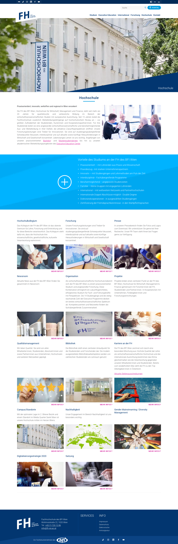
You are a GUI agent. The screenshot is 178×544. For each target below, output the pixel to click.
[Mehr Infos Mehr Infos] (40, 258)
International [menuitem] (123, 15)
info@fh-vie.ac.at (48, 528)
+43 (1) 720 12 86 (53, 525)
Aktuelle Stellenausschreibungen (128, 374)
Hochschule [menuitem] (147, 15)
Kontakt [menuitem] (156, 15)
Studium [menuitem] (93, 15)
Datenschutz (104, 525)
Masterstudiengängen (68, 141)
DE (159, 2)
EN (155, 2)
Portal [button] (154, 7)
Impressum (103, 522)
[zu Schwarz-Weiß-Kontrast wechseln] (151, 2)
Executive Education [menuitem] (107, 15)
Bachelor (47, 141)
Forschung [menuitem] (135, 15)
